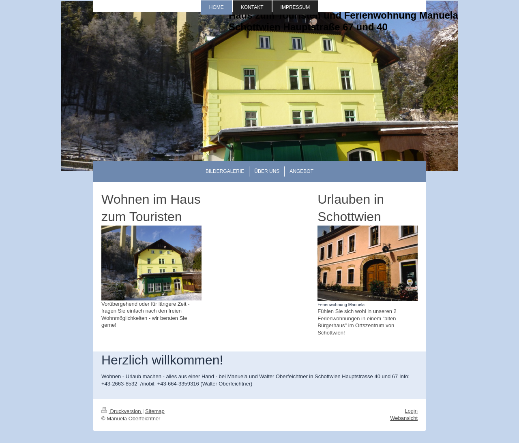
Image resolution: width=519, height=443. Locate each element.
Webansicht (404, 418)
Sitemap (155, 411)
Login (411, 411)
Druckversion (121, 411)
